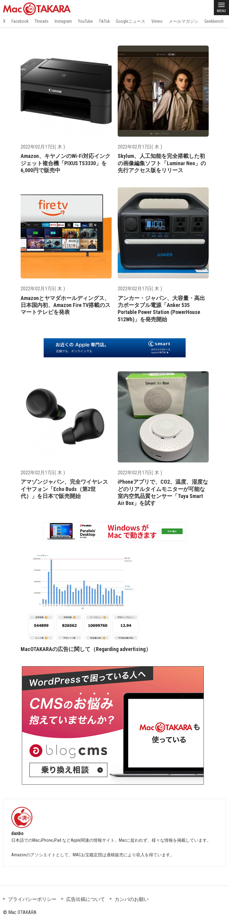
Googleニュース (130, 21)
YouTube (85, 21)
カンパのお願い (132, 899)
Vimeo (157, 21)
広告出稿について (85, 899)
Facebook (20, 21)
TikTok (104, 21)
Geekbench (214, 21)
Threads (42, 21)
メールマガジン (183, 21)
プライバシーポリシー (32, 899)
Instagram (63, 21)
